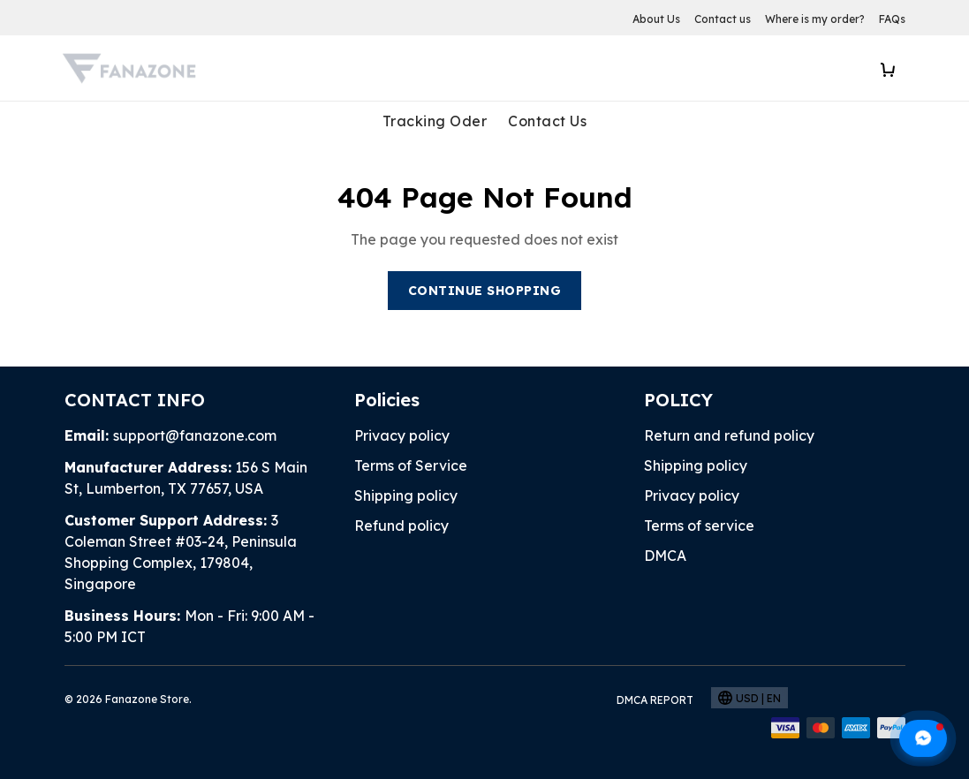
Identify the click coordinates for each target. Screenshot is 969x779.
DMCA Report (655, 643)
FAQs (892, 19)
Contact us (722, 19)
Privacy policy (402, 379)
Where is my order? (815, 19)
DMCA (665, 499)
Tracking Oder (435, 121)
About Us (656, 19)
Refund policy (401, 469)
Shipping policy (406, 439)
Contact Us (547, 121)
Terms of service (699, 469)
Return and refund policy (729, 379)
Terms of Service (410, 409)
